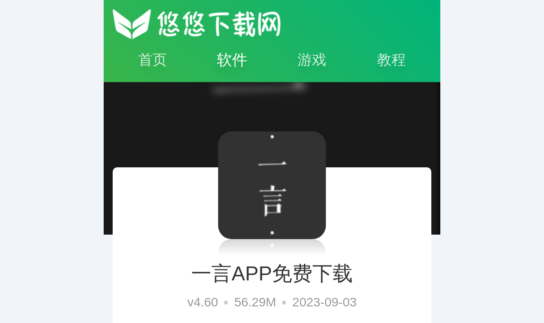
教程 (391, 60)
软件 (232, 59)
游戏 (312, 60)
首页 (152, 60)
